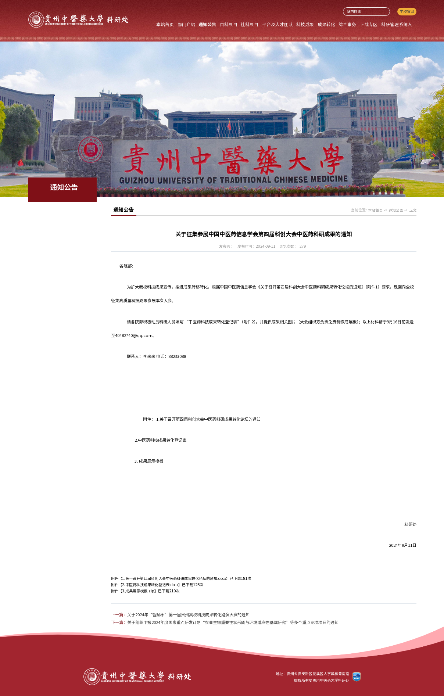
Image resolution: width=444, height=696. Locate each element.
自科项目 (228, 24)
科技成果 (305, 24)
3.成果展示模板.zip (138, 591)
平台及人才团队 (277, 24)
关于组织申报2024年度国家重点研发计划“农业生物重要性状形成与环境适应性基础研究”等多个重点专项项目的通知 (233, 622)
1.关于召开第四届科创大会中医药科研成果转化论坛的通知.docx (174, 578)
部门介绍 (186, 24)
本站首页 (165, 24)
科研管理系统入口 (398, 24)
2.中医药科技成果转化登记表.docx (150, 584)
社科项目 (249, 24)
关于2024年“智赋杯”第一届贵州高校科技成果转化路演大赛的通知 (188, 615)
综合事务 (347, 24)
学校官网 (407, 11)
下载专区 (368, 24)
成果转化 (326, 24)
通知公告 (207, 24)
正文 (412, 210)
